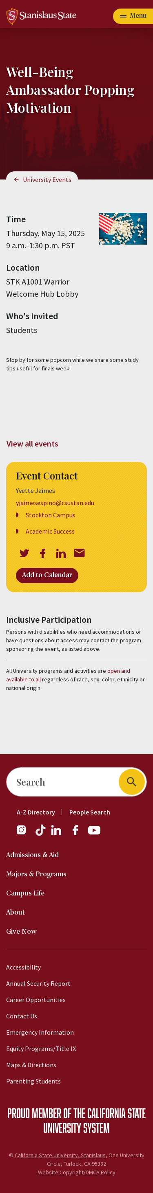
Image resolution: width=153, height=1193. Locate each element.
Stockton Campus (50, 515)
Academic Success (50, 531)
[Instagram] (24, 834)
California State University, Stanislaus (60, 1155)
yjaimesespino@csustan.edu (55, 503)
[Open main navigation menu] (133, 16)
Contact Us (21, 1016)
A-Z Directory (36, 812)
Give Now (21, 932)
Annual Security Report (38, 983)
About (15, 913)
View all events (32, 443)
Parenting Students (33, 1081)
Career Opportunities (36, 1000)
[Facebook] (79, 834)
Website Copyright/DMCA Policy (76, 1172)
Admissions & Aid (32, 855)
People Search (89, 812)
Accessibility (23, 967)
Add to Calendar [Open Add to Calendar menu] (47, 575)
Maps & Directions (31, 1065)
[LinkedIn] (56, 834)
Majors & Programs (36, 874)
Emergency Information (40, 1032)
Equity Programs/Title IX (41, 1048)
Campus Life (25, 893)
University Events (47, 179)
